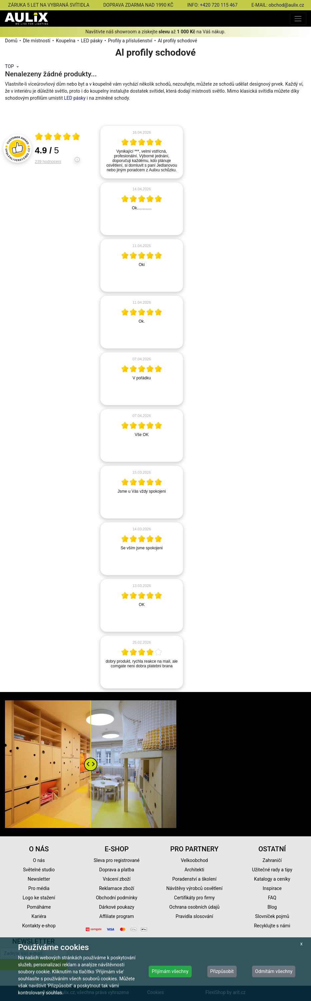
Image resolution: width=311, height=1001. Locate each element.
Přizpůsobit (222, 971)
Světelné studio (39, 869)
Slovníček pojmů (272, 916)
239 (48, 161)
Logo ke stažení (39, 897)
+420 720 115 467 (219, 5)
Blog (272, 907)
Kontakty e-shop (38, 925)
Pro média (39, 888)
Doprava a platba (116, 869)
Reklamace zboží (116, 888)
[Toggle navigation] (298, 18)
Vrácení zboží (116, 879)
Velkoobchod (194, 860)
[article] (141, 152)
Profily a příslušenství (130, 40)
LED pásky (92, 40)
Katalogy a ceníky (272, 879)
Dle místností (36, 40)
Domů (11, 40)
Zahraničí (272, 860)
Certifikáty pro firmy (194, 897)
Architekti (194, 869)
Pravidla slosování (194, 916)
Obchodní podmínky (116, 897)
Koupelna (65, 40)
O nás (39, 860)
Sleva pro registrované (117, 860)
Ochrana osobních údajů (194, 907)
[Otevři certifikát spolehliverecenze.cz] (57, 137)
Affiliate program (116, 916)
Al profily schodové (177, 40)
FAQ (272, 897)
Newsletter (39, 879)
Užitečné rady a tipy (272, 869)
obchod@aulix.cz (286, 5)
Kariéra (39, 916)
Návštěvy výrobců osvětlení (194, 888)
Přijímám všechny (170, 971)
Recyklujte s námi (272, 925)
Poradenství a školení (194, 879)
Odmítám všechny (273, 971)
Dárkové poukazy (116, 907)
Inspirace (272, 888)
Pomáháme (39, 907)
